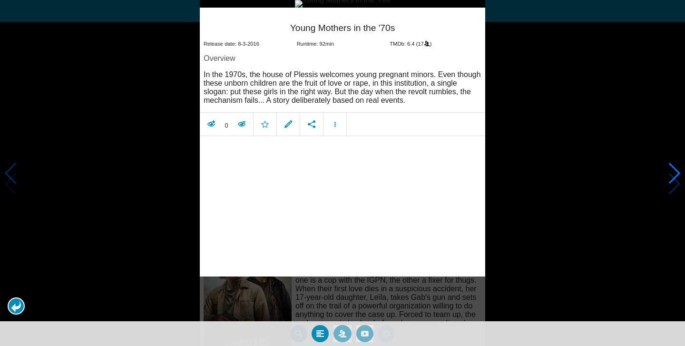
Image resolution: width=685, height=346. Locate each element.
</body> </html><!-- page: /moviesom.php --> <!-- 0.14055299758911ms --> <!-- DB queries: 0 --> (342, 173)
